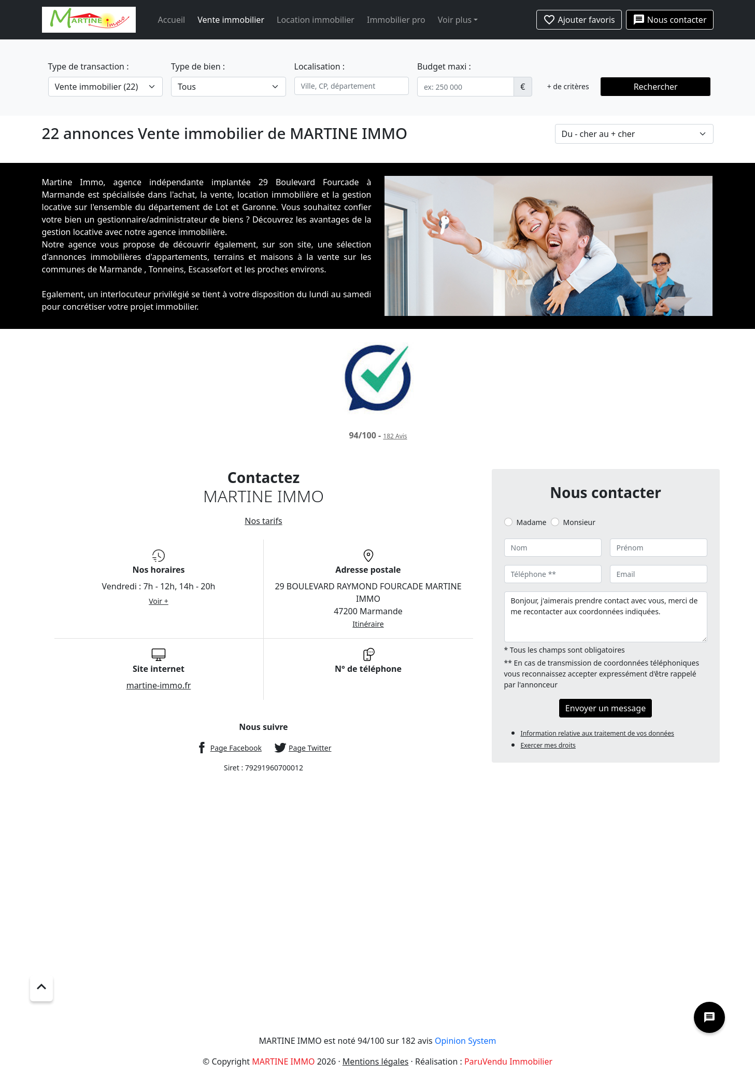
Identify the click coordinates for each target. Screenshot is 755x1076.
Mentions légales (376, 1061)
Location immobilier (315, 19)
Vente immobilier (230, 19)
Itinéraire (367, 624)
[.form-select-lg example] (105, 86)
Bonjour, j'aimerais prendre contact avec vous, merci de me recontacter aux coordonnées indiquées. (605, 616)
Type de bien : (198, 66)
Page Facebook (236, 748)
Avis (395, 436)
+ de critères (568, 86)
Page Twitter (310, 748)
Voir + (158, 601)
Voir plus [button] (455, 19)
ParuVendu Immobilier (508, 1061)
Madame (532, 522)
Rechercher (656, 86)
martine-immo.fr (158, 685)
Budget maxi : (444, 66)
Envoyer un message (605, 708)
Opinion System (465, 1040)
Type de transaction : (88, 66)
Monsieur (579, 522)
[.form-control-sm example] (465, 86)
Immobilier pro (396, 19)
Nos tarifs (263, 521)
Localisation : (319, 66)
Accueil (172, 19)
